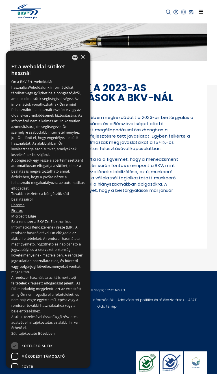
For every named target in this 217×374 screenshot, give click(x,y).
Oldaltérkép (107, 306)
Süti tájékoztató (24, 333)
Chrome (18, 205)
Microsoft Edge (23, 216)
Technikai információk (94, 299)
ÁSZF (192, 299)
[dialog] (48, 209)
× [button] (83, 57)
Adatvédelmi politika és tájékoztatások (151, 299)
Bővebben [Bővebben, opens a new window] (46, 333)
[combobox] (75, 57)
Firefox (17, 210)
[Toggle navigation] (201, 12)
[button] (168, 12)
